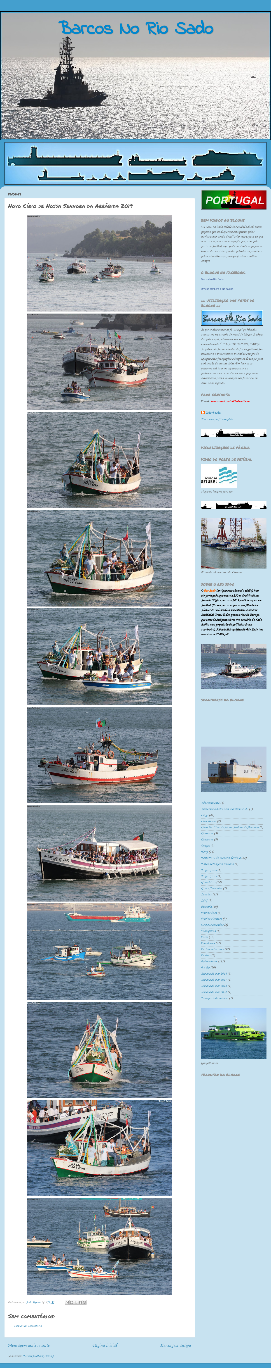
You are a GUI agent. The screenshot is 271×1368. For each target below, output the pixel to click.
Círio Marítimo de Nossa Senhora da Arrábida (230, 827)
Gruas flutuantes (211, 888)
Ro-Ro (205, 968)
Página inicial (104, 1345)
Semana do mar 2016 (214, 974)
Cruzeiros (207, 840)
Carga (204, 815)
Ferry (204, 852)
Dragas (205, 846)
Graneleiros (208, 882)
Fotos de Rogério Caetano (217, 864)
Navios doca (209, 913)
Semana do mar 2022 (214, 992)
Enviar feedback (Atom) (38, 1356)
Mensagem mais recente (28, 1345)
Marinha (206, 907)
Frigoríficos (209, 876)
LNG (204, 901)
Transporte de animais (214, 998)
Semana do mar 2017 (214, 980)
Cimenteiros (208, 821)
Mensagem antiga (175, 1345)
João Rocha (213, 413)
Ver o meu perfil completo (217, 419)
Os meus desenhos (212, 925)
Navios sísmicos (211, 919)
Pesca (204, 937)
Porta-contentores (212, 949)
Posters (205, 955)
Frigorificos (209, 870)
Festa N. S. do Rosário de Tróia (221, 858)
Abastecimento (210, 803)
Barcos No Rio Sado (212, 279)
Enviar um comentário (28, 1326)
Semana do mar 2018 (214, 986)
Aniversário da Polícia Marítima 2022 (224, 809)
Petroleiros (208, 943)
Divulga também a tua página (217, 289)
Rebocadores (209, 962)
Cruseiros (207, 833)
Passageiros (208, 931)
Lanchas (206, 895)
